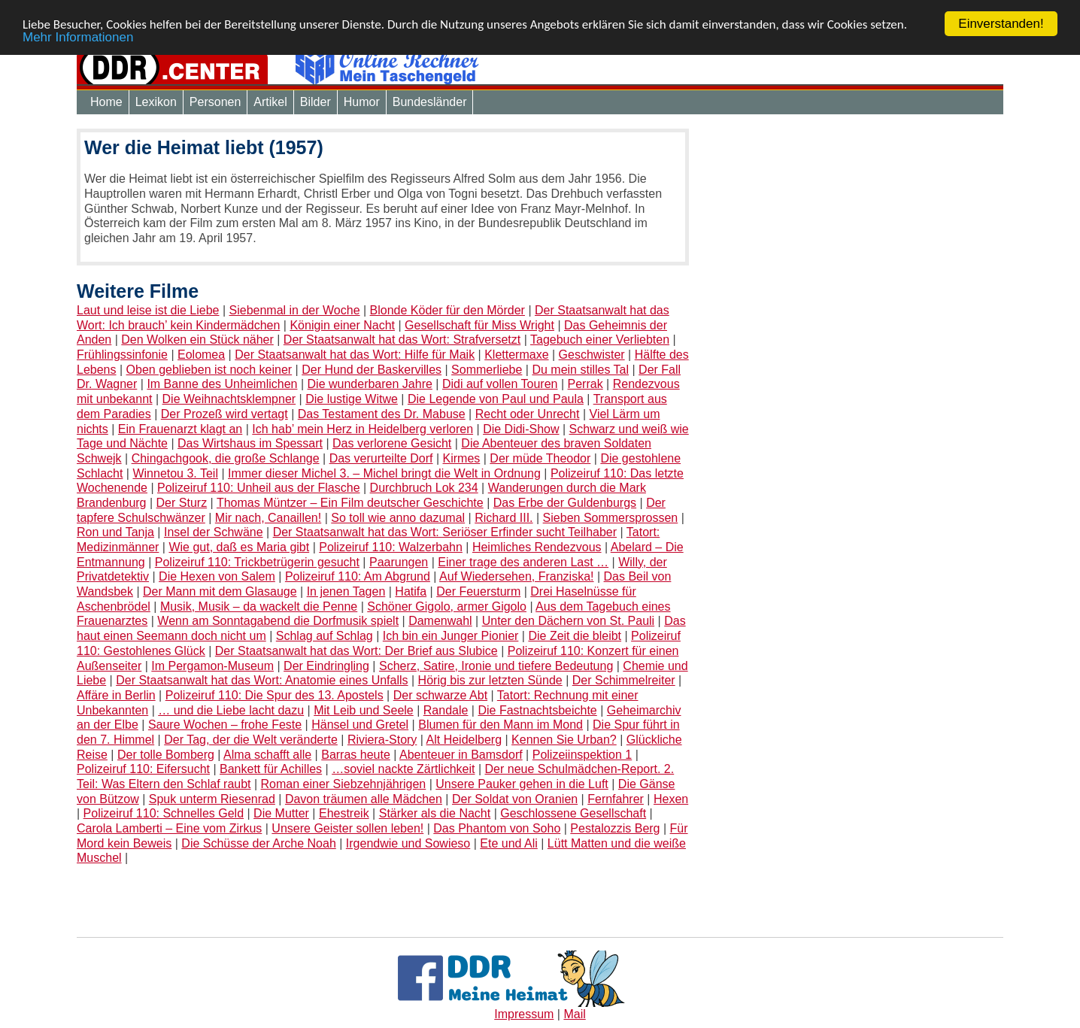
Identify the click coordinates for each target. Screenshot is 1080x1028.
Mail (574, 1014)
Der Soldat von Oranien (515, 799)
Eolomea (201, 354)
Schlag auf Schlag (324, 635)
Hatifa (410, 591)
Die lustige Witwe (351, 399)
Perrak (585, 384)
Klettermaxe (516, 354)
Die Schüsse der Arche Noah (258, 843)
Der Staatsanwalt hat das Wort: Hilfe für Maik (355, 354)
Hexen (671, 799)
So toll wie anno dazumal (398, 517)
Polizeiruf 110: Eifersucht (143, 769)
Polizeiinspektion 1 (582, 754)
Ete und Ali (509, 843)
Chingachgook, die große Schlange (226, 458)
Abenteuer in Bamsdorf (461, 754)
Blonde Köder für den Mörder (447, 310)
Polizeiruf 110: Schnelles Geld (163, 813)
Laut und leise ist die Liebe (148, 310)
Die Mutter (281, 813)
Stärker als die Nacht (435, 813)
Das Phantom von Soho (496, 828)
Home (106, 102)
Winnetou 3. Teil (175, 473)
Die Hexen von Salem (217, 576)
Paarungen (398, 562)
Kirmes (462, 458)
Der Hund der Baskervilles (371, 369)
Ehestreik (344, 813)
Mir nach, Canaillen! (268, 517)
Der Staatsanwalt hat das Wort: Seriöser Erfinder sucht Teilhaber (445, 532)
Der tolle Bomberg (165, 754)
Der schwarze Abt (440, 695)
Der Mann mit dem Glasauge (220, 591)
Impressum (524, 1014)
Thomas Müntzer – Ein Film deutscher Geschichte (350, 502)
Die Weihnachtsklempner (229, 399)
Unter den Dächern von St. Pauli (568, 620)
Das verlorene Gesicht (391, 443)
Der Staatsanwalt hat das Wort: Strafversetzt (402, 339)
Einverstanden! (1000, 24)
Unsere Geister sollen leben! (347, 828)
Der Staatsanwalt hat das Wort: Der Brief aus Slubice (356, 650)
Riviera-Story (382, 739)
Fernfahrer (615, 799)
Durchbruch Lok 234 (424, 487)
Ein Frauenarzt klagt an (180, 428)
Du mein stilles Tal (580, 369)
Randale (446, 710)
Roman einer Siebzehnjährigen (343, 784)
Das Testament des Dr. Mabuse (382, 414)
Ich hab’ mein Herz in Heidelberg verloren (362, 428)
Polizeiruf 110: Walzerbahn (391, 547)
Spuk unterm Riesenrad (212, 799)
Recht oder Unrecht (527, 414)
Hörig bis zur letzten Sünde (490, 680)
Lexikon (156, 102)
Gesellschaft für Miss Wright (479, 325)
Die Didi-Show (521, 428)
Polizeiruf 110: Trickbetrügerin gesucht (257, 562)
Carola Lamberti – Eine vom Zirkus (169, 828)
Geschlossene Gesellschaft (573, 813)
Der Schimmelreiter (623, 680)
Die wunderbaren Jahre (370, 384)
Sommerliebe (486, 369)
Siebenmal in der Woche (294, 310)
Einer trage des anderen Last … (523, 562)
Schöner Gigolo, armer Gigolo (446, 606)
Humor (362, 102)
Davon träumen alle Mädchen (363, 799)
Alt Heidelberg (464, 739)
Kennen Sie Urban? (564, 739)
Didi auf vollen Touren (500, 384)
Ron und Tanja (115, 532)
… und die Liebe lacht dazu (231, 710)
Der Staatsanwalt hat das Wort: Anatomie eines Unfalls (262, 680)
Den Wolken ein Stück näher (197, 339)
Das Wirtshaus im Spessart (250, 443)
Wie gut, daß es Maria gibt (238, 547)
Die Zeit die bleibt (574, 635)
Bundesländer (430, 102)
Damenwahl (440, 620)
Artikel (270, 102)
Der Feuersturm (478, 591)
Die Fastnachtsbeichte (537, 710)
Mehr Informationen (78, 36)
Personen (215, 102)
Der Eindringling (326, 665)
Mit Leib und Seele (364, 710)
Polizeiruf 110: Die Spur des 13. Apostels (274, 695)
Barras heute (355, 754)
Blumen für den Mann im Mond (500, 724)
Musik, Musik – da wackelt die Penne (258, 606)
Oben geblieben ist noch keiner (209, 369)
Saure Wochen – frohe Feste (225, 724)
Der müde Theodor (540, 458)
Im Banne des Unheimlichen (222, 384)
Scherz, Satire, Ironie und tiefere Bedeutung (496, 665)
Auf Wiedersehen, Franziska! (516, 576)
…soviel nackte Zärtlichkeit (403, 769)
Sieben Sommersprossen (610, 517)
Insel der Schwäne (213, 532)
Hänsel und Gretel (359, 724)
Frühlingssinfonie (122, 354)
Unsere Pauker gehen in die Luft (521, 784)
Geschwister (592, 354)
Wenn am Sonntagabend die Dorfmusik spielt (278, 620)
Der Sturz (182, 502)
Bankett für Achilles (271, 769)
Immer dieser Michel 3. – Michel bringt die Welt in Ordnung (384, 473)
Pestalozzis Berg (615, 828)
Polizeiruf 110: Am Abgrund (357, 576)
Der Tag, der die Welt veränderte (251, 739)
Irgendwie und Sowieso (408, 843)
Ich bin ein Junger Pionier (451, 635)
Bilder (315, 102)
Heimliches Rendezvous (537, 547)
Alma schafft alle (267, 754)
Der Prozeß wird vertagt (224, 414)
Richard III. (503, 517)
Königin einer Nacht (342, 325)
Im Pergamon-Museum (212, 665)
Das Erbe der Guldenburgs (564, 502)
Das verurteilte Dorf (381, 458)
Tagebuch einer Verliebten (599, 339)
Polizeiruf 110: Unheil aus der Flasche (258, 487)
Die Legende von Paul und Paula (496, 399)
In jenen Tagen (346, 591)
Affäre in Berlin (116, 695)
